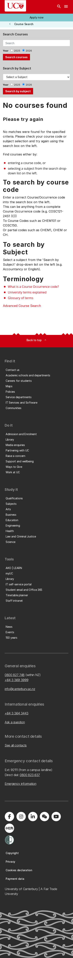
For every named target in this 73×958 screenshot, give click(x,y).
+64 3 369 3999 (16, 680)
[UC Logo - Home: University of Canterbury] (15, 6)
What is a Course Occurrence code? (33, 287)
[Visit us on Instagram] (21, 816)
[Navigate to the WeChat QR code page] (44, 816)
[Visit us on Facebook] (9, 816)
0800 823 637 (30, 775)
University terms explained (27, 292)
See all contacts (16, 745)
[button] (36, 17)
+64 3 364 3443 (16, 713)
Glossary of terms (20, 298)
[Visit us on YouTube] (56, 816)
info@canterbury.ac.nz (20, 689)
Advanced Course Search (22, 306)
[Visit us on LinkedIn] (32, 816)
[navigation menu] (66, 7)
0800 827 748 (15, 675)
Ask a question (15, 722)
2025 (17, 50)
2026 (29, 50)
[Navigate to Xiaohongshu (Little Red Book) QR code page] (9, 828)
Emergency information (20, 784)
